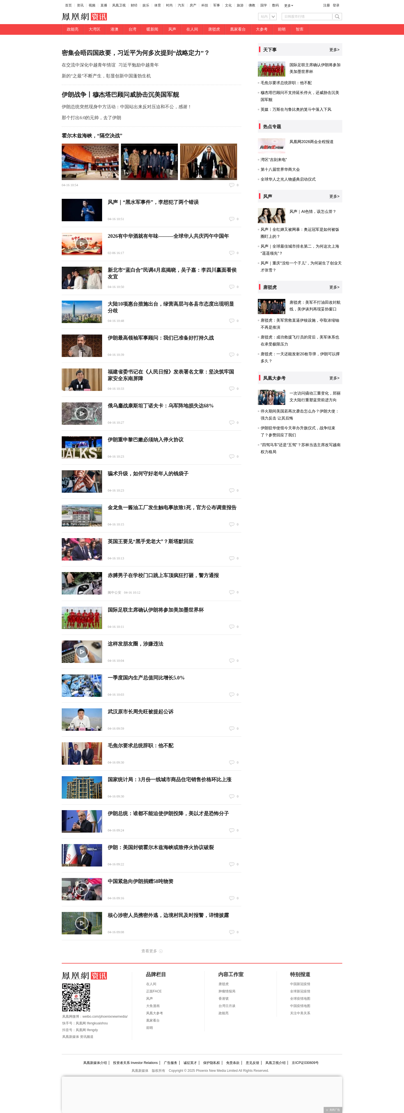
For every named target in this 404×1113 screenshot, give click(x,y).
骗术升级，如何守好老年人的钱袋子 (148, 473)
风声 (172, 29)
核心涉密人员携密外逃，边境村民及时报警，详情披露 (168, 915)
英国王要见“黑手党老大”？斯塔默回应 (151, 541)
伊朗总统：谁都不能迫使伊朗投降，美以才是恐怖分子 (168, 813)
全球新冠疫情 (300, 991)
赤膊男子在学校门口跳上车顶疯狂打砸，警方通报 (163, 575)
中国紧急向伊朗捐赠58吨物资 (140, 881)
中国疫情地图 (300, 1006)
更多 (287, 6)
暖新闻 (152, 29)
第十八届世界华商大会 (280, 169)
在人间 (192, 29)
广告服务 (170, 1063)
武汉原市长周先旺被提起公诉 (140, 712)
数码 (275, 5)
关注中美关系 (300, 1013)
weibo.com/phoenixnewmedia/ (105, 1016)
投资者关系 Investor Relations (135, 1063)
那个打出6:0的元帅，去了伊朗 (91, 117)
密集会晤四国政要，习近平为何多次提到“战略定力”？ (136, 52)
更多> (334, 49)
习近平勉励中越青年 (138, 65)
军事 (216, 5)
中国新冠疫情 (300, 984)
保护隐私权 (211, 1063)
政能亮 (73, 29)
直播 (103, 5)
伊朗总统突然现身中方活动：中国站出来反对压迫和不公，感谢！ (127, 106)
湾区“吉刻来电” (274, 159)
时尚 (169, 5)
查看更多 (149, 951)
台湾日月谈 (227, 1006)
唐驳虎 (214, 29)
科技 (204, 5)
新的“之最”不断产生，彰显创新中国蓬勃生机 (106, 75)
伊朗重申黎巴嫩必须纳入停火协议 (145, 440)
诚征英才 (190, 1063)
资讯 (80, 5)
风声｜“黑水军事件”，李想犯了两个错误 (153, 202)
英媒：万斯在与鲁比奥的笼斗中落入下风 (296, 109)
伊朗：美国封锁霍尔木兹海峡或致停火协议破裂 (161, 847)
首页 (68, 5)
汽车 (181, 5)
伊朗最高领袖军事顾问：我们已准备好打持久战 (161, 338)
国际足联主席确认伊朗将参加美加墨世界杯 (156, 610)
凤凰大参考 (154, 1013)
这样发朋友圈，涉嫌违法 (135, 644)
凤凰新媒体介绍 (95, 1063)
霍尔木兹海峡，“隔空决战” (92, 136)
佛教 (252, 5)
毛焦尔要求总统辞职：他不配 (140, 745)
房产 (193, 5)
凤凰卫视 (119, 5)
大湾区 (94, 29)
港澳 (114, 29)
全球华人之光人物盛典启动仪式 (288, 179)
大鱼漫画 (153, 1006)
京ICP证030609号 (305, 1063)
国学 (263, 5)
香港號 (224, 999)
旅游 (240, 5)
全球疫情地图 (300, 999)
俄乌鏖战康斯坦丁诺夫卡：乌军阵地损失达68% (161, 406)
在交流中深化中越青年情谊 (89, 65)
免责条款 (233, 1063)
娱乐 (146, 5)
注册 (326, 5)
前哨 (282, 29)
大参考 (262, 29)
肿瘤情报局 (227, 991)
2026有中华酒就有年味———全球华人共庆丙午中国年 (168, 236)
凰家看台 (238, 29)
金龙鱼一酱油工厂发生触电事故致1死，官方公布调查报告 (172, 507)
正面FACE (154, 991)
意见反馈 (252, 1063)
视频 (92, 5)
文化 (228, 5)
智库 (300, 29)
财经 (134, 5)
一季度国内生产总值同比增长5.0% (146, 678)
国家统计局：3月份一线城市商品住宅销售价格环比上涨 (169, 779)
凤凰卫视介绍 (275, 1063)
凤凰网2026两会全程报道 (312, 141)
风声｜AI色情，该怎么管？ (313, 211)
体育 (157, 5)
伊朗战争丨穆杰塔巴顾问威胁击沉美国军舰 (120, 94)
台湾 (132, 29)
